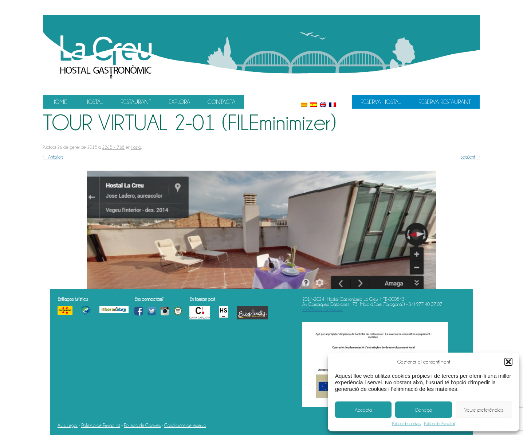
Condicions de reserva (185, 425)
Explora (179, 102)
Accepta (363, 409)
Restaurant (136, 102)
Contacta (221, 102)
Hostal (93, 102)
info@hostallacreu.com (322, 309)
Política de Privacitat (439, 424)
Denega (423, 409)
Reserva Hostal (381, 102)
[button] (508, 361)
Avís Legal (68, 425)
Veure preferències (483, 409)
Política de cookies (406, 424)
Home (59, 102)
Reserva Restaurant (444, 102)
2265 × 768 (113, 147)
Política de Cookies (142, 425)
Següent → (470, 156)
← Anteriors (53, 156)
